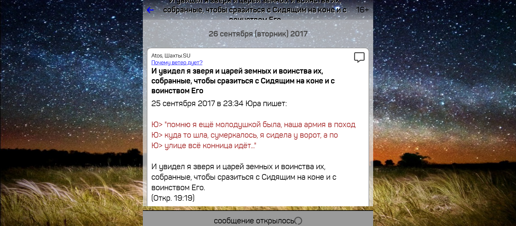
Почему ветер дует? (176, 62)
